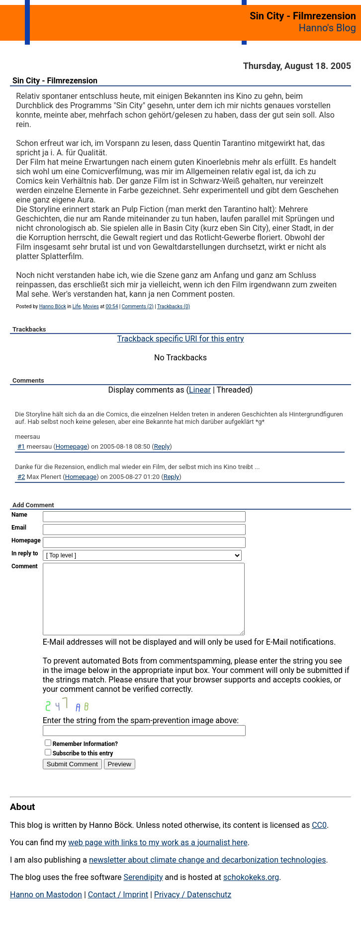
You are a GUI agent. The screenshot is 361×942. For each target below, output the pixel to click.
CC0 (319, 840)
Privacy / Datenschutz (192, 909)
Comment (24, 566)
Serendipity (143, 892)
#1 (21, 446)
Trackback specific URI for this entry (180, 338)
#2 (21, 476)
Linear (200, 390)
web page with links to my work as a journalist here (158, 857)
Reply (162, 446)
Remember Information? (85, 758)
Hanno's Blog (327, 28)
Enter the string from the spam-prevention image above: (141, 735)
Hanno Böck (52, 306)
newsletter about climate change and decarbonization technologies (207, 874)
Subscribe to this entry (83, 768)
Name (19, 514)
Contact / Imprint (118, 909)
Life (77, 306)
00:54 (111, 306)
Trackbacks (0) (173, 306)
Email (18, 527)
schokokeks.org (251, 892)
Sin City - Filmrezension (54, 80)
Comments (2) (138, 306)
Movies (91, 306)
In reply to (24, 553)
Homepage (72, 446)
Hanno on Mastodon (46, 909)
